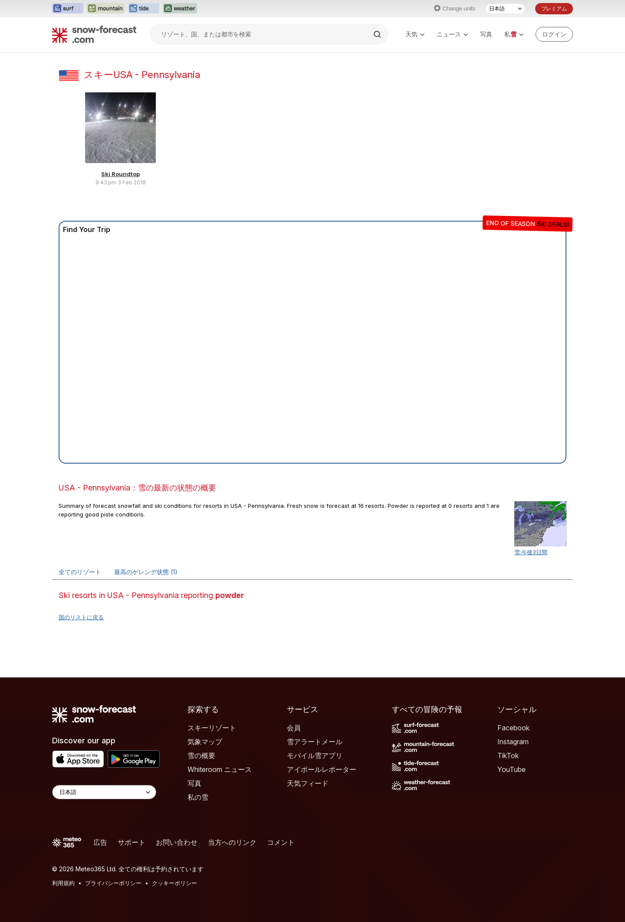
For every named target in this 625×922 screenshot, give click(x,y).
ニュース (452, 34)
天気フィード (308, 783)
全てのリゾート (80, 571)
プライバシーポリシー (113, 882)
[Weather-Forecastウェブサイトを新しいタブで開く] (180, 8)
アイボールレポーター (321, 769)
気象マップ (205, 741)
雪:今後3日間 (530, 552)
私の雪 (198, 797)
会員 (294, 727)
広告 (100, 842)
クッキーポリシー (174, 882)
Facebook (513, 727)
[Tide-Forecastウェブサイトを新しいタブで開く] (143, 8)
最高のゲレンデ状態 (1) (146, 571)
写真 (486, 34)
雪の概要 (201, 755)
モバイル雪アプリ (314, 755)
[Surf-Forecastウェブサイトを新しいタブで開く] (67, 8)
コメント (281, 842)
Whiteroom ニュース (220, 769)
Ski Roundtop (120, 173)
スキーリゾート (212, 727)
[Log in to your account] (554, 34)
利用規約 (63, 882)
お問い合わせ (176, 842)
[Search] (378, 34)
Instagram (513, 741)
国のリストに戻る (81, 617)
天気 (414, 34)
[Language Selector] (104, 792)
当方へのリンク (232, 842)
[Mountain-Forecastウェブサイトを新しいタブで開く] (106, 8)
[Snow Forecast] (94, 34)
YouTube (511, 769)
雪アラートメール (314, 741)
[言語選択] (505, 8)
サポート (131, 842)
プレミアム (554, 8)
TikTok (508, 755)
